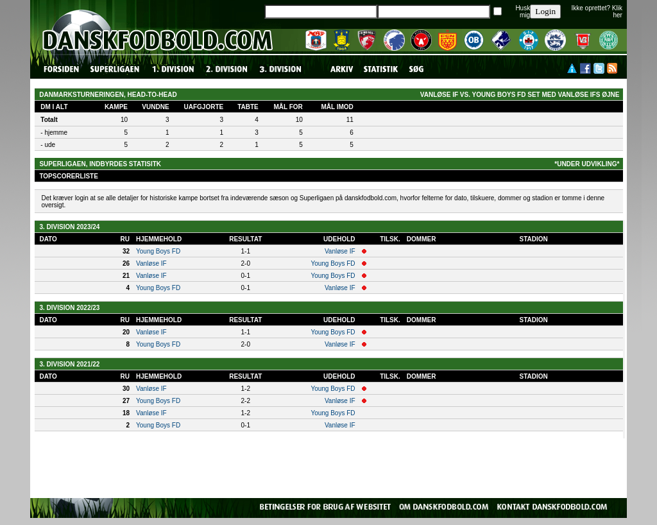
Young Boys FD (158, 251)
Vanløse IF (340, 251)
